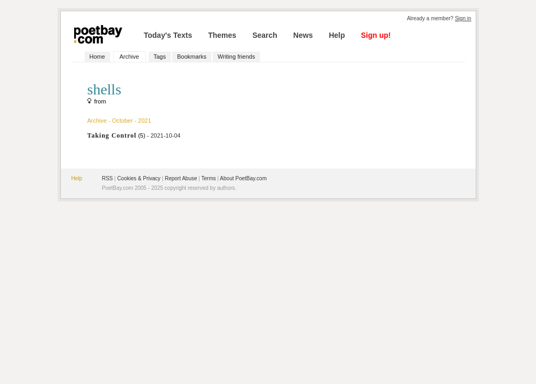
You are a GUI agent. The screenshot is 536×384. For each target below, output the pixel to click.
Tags (160, 56)
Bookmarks (191, 56)
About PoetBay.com (243, 178)
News (303, 35)
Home (97, 56)
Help (337, 35)
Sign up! (376, 35)
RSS (107, 178)
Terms (209, 178)
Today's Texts (168, 35)
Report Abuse (181, 178)
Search (264, 35)
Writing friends (236, 56)
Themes (222, 35)
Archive (129, 56)
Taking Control (112, 135)
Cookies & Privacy (139, 178)
